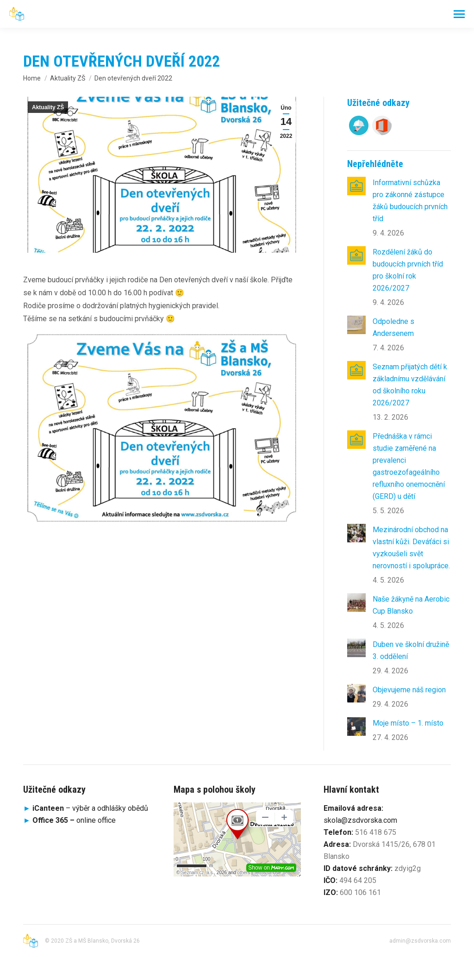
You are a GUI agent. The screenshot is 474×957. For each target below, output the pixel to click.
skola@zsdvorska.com (360, 820)
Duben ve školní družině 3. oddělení (411, 650)
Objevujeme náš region (409, 689)
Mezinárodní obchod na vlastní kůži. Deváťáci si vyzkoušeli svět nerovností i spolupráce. (411, 547)
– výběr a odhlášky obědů (85, 808)
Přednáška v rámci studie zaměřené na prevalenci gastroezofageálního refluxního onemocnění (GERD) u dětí (409, 466)
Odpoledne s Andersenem (393, 327)
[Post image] (356, 186)
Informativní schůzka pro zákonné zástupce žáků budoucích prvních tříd (410, 200)
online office (74, 820)
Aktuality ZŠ (48, 107)
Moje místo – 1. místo (408, 723)
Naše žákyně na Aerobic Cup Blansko (411, 605)
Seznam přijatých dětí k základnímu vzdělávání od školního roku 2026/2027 (410, 384)
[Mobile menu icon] (459, 14)
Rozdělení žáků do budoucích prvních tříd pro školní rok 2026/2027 (408, 270)
